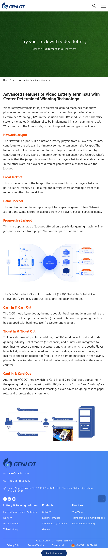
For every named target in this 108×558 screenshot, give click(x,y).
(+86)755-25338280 (18, 480)
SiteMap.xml (58, 545)
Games (46, 529)
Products (47, 505)
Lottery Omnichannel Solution (20, 512)
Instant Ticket (11, 523)
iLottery (7, 517)
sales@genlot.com (18, 473)
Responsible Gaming (83, 523)
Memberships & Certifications (88, 517)
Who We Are (78, 512)
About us (77, 505)
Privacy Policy (14, 545)
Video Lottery (10, 529)
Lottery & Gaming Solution (20, 505)
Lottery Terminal (51, 517)
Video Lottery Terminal (54, 523)
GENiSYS (47, 512)
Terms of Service (36, 545)
